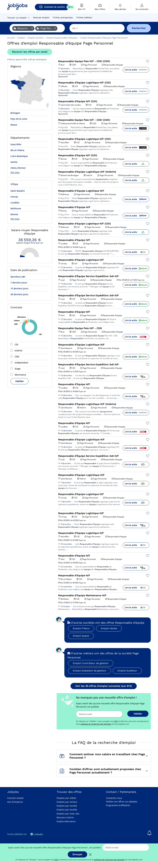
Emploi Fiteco (81, 628)
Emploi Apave (81, 635)
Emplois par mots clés (68, 813)
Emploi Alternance (66, 821)
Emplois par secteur (67, 801)
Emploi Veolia (109, 628)
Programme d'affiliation (118, 805)
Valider (19, 381)
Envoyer (77, 854)
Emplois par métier (66, 798)
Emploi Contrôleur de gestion (90, 663)
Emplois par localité (67, 809)
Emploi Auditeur (127, 670)
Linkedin (36, 834)
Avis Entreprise (15, 801)
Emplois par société (67, 805)
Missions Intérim (65, 817)
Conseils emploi (15, 798)
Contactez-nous (114, 798)
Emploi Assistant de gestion (89, 670)
